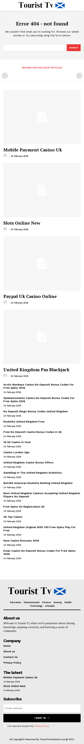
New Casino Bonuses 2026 (21, 540)
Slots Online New (21, 223)
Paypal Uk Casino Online (30, 296)
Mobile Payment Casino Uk (32, 150)
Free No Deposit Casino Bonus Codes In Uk (32, 432)
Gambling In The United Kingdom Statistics (32, 472)
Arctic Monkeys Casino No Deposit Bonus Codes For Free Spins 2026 (38, 386)
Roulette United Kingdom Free (24, 421)
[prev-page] (5, 76)
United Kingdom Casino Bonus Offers (28, 462)
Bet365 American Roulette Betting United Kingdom (37, 483)
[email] (42, 708)
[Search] (74, 47)
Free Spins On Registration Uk (23, 506)
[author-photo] (5, 156)
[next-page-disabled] (79, 76)
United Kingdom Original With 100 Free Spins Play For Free (39, 529)
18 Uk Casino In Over (17, 442)
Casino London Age (16, 452)
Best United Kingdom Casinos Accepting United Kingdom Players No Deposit (41, 495)
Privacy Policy (41, 726)
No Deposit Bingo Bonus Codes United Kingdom (35, 411)
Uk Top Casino (12, 516)
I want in (42, 718)
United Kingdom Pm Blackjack (36, 369)
